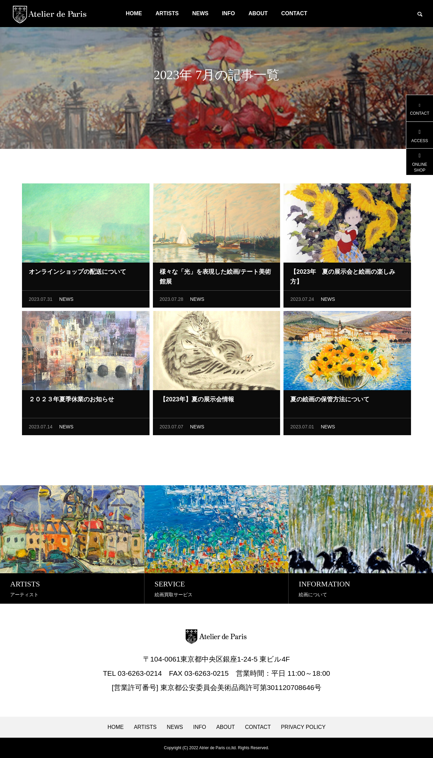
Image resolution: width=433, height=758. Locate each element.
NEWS (200, 13)
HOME (134, 13)
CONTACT (294, 13)
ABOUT (258, 13)
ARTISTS (167, 13)
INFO (228, 13)
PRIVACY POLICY (303, 727)
